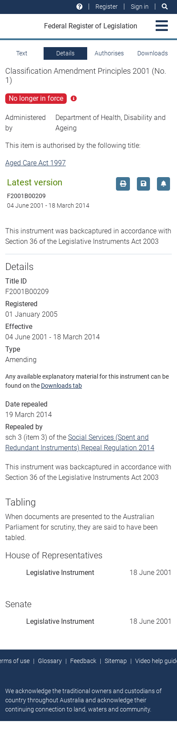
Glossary (50, 660)
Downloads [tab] (152, 53)
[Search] (165, 7)
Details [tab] (65, 53)
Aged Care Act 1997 (35, 163)
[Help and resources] (79, 7)
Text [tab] (21, 53)
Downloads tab (61, 385)
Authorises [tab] (109, 53)
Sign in (140, 6)
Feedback (83, 660)
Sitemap (116, 660)
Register (106, 6)
